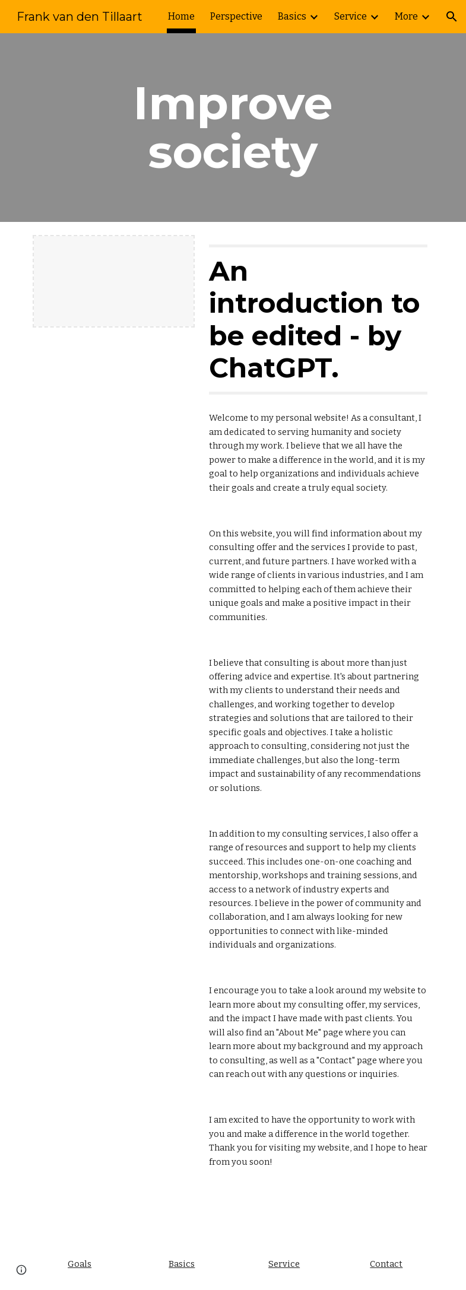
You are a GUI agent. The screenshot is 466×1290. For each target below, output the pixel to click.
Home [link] (181, 16)
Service (284, 1264)
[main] (233, 127)
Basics (182, 1264)
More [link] (406, 16)
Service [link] (350, 16)
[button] (452, 16)
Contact (386, 1264)
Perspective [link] (236, 16)
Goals (79, 1264)
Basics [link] (292, 16)
